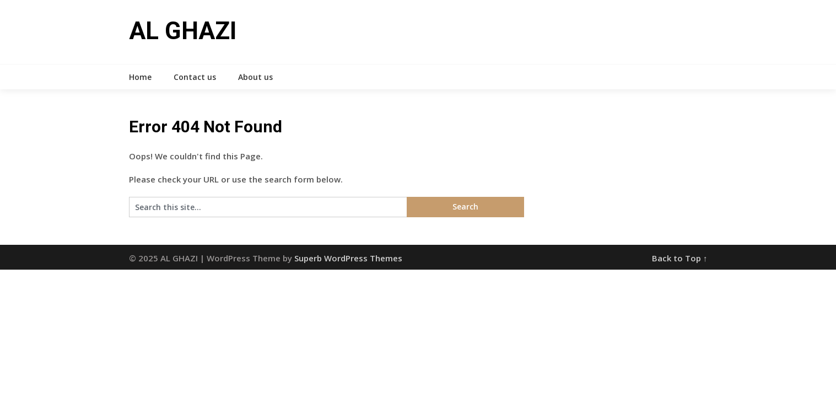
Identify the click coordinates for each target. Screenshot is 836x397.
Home (140, 77)
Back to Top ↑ (680, 258)
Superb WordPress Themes (348, 258)
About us (255, 77)
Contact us (195, 77)
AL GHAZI (182, 31)
